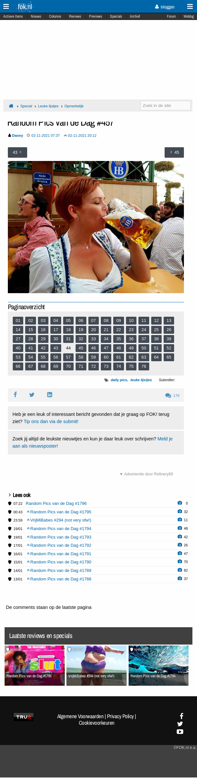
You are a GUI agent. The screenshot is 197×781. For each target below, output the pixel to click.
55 (43, 357)
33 (93, 338)
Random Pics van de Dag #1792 (59, 545)
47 (106, 348)
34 (106, 338)
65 (169, 357)
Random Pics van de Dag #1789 (59, 570)
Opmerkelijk (73, 106)
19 (81, 329)
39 (169, 338)
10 (131, 320)
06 (81, 320)
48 (118, 348)
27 (18, 338)
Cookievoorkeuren (97, 722)
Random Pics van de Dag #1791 (59, 553)
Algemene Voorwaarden (80, 716)
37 (143, 338)
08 (106, 320)
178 (172, 396)
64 (156, 357)
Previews (95, 16)
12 (156, 320)
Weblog (189, 16)
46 (93, 348)
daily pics (119, 380)
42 (43, 348)
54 (30, 357)
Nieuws (36, 16)
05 (68, 320)
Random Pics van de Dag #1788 (59, 579)
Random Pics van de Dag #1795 (59, 511)
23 (131, 329)
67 (30, 366)
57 (68, 357)
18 (68, 329)
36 (131, 338)
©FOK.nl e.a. (184, 747)
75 (131, 366)
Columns (55, 16)
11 (143, 320)
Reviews (75, 16)
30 (55, 338)
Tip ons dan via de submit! (51, 421)
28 (30, 338)
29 (43, 338)
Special (26, 106)
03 (43, 320)
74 (118, 366)
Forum (171, 16)
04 (55, 320)
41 (30, 348)
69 (55, 366)
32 (81, 338)
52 (169, 348)
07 (93, 320)
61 (118, 357)
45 (81, 348)
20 (93, 329)
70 (68, 366)
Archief (135, 16)
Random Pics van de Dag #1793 (59, 537)
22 (118, 329)
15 (30, 329)
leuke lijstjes (141, 380)
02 (30, 320)
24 (143, 329)
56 (55, 357)
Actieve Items (13, 16)
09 (118, 320)
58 (81, 357)
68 (43, 366)
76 (143, 366)
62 (131, 357)
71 (81, 366)
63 (143, 357)
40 (18, 348)
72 (93, 366)
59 (93, 357)
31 (68, 338)
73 (106, 366)
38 (156, 338)
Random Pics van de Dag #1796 (56, 503)
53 (18, 357)
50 (143, 348)
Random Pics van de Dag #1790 (59, 561)
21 (106, 329)
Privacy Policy (120, 716)
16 (43, 329)
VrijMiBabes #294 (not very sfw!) (59, 520)
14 (18, 329)
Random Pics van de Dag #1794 (59, 528)
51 (156, 348)
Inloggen (164, 7)
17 (55, 329)
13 (169, 320)
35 (118, 338)
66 (18, 366)
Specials (116, 16)
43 (55, 348)
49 (131, 348)
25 (156, 329)
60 (106, 357)
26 (169, 329)
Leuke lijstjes (48, 106)
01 (18, 320)
